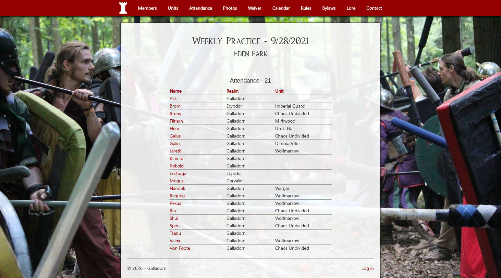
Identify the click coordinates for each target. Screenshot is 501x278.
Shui (174, 218)
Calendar (281, 8)
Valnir (175, 240)
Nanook (177, 188)
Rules (306, 8)
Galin (175, 143)
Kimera (176, 158)
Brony (175, 113)
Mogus (177, 181)
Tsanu (175, 233)
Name (175, 91)
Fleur (174, 128)
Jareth (176, 151)
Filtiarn (176, 121)
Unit (279, 91)
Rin (173, 210)
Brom (175, 106)
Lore (351, 8)
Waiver (254, 8)
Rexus (175, 203)
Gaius (175, 136)
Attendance (200, 8)
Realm (232, 91)
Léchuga (178, 173)
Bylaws (329, 8)
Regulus (177, 195)
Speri (174, 225)
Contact (374, 8)
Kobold (177, 166)
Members (147, 8)
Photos (230, 8)
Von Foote (180, 248)
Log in (367, 268)
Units (173, 8)
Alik (173, 98)
